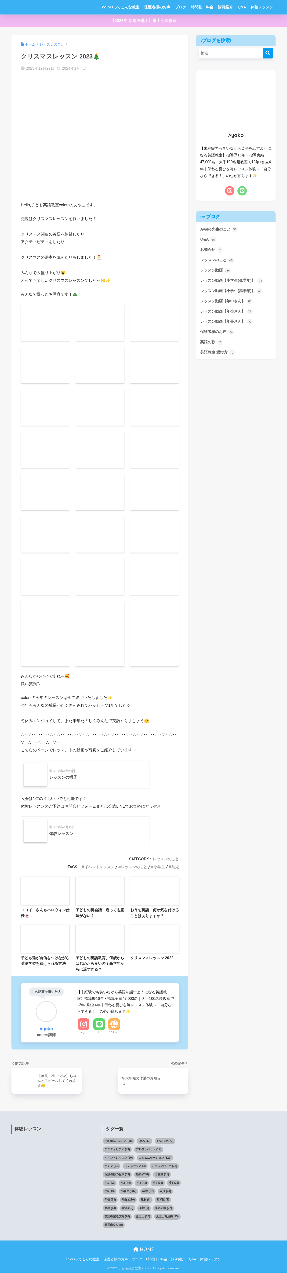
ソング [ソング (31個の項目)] (112, 1166)
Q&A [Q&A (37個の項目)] (144, 1141)
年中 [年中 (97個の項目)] (148, 1191)
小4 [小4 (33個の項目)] (158, 1183)
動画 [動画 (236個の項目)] (142, 1174)
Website (114, 1032)
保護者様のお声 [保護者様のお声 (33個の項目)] (117, 1174)
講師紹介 (225, 7)
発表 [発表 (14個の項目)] (110, 1208)
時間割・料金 (202, 7)
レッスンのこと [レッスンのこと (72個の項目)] (164, 1166)
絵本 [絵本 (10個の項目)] (127, 1208)
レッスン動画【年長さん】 (227, 323)
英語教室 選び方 (218, 355)
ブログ (180, 7)
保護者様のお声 (157, 7)
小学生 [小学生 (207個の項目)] (128, 1191)
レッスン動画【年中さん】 (227, 302)
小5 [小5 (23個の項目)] (174, 1183)
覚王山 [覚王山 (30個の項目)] (143, 1216)
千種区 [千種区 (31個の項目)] (162, 1174)
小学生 (159, 867)
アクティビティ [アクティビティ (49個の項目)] (117, 1149)
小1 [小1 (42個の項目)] (110, 1183)
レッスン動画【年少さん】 (227, 313)
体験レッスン (262, 7)
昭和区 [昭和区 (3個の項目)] (162, 1199)
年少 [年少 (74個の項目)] (165, 1191)
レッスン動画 (216, 271)
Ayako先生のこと (219, 229)
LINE (99, 1032)
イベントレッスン (99, 867)
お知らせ (212, 250)
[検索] (268, 53)
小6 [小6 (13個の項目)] (110, 1191)
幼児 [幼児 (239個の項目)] (128, 1199)
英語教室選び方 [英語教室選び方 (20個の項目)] (117, 1216)
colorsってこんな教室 (120, 7)
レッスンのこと (166, 859)
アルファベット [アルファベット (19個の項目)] (148, 1149)
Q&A (242, 7)
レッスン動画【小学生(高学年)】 (233, 292)
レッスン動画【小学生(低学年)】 (233, 282)
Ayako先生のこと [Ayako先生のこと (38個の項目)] (119, 1141)
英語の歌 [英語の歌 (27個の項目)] (163, 1208)
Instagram (83, 1032)
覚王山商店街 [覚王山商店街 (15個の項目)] (167, 1216)
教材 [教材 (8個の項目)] (146, 1199)
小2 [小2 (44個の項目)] (126, 1183)
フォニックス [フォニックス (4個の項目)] (135, 1166)
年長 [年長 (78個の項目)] (110, 1199)
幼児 (175, 867)
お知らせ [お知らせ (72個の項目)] (165, 1141)
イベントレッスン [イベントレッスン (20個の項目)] (119, 1157)
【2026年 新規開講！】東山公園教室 (143, 20)
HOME (143, 1249)
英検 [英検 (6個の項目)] (144, 1208)
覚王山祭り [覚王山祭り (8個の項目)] (114, 1225)
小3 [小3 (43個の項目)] (142, 1183)
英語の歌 (212, 344)
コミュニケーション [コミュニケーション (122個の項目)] (155, 1157)
